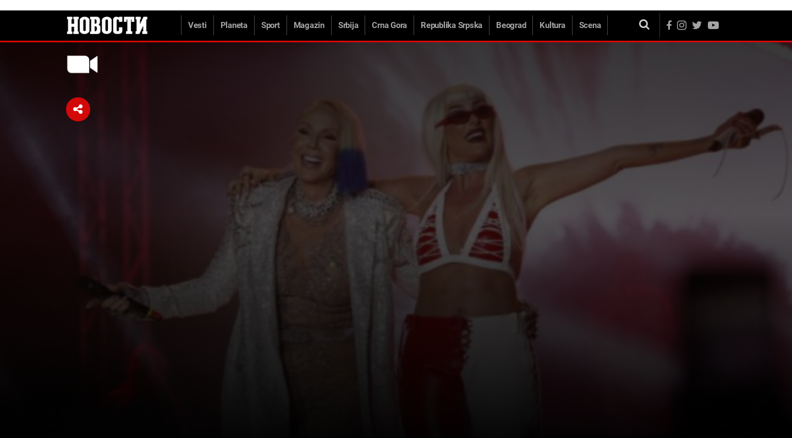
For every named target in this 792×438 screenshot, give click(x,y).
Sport (270, 25)
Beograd (511, 25)
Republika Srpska (451, 25)
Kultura (552, 25)
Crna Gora (389, 25)
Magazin (309, 25)
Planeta (234, 25)
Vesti (197, 25)
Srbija (348, 25)
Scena (590, 25)
